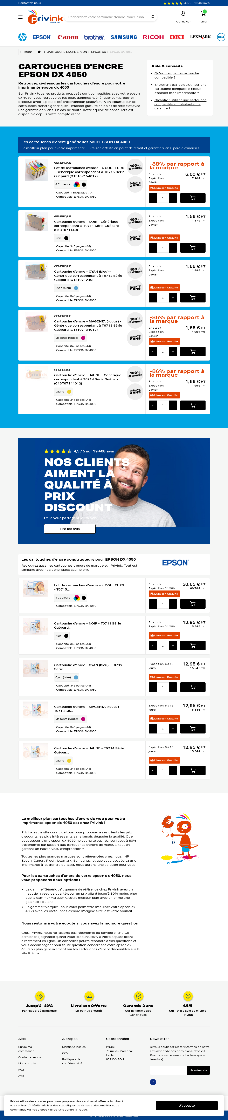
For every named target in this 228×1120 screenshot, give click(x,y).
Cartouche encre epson (69, 52)
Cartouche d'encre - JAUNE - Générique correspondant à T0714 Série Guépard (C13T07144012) (88, 379)
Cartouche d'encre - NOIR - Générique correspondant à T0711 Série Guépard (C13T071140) (86, 226)
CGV (65, 1053)
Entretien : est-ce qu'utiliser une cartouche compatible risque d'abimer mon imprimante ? (180, 89)
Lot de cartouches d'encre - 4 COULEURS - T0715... (89, 587)
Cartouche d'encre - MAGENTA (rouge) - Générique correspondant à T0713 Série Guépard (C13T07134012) (88, 326)
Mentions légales (74, 1047)
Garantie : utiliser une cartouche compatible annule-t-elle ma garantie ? (180, 104)
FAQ (21, 1069)
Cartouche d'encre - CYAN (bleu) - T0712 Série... (88, 667)
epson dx (100, 52)
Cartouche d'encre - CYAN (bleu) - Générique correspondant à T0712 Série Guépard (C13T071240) (88, 276)
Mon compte (27, 1063)
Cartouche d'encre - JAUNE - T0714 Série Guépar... (89, 750)
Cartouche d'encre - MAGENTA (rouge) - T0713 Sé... (87, 709)
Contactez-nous (29, 3)
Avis (21, 1076)
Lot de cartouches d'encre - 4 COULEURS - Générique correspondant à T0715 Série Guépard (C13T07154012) (89, 172)
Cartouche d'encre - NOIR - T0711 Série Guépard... (87, 625)
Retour (27, 52)
